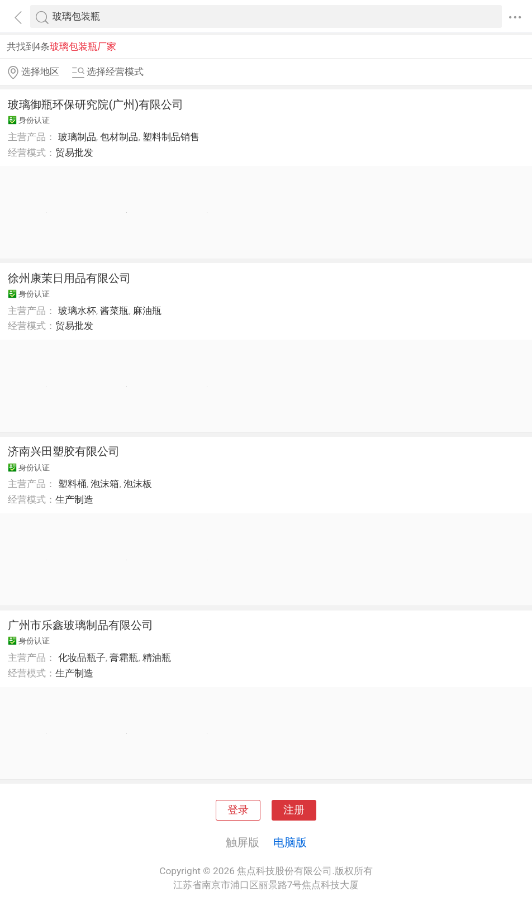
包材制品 (119, 136)
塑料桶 (72, 483)
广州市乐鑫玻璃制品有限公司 (80, 625)
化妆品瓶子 (82, 657)
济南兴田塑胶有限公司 (64, 451)
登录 (238, 810)
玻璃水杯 (77, 310)
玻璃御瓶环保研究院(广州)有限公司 (95, 104)
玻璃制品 (77, 136)
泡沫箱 (105, 483)
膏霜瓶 (124, 657)
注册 (294, 810)
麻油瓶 (147, 310)
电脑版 (290, 842)
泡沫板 (138, 483)
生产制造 (74, 499)
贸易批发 (74, 152)
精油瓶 (156, 657)
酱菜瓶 (114, 310)
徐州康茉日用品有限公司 (69, 278)
